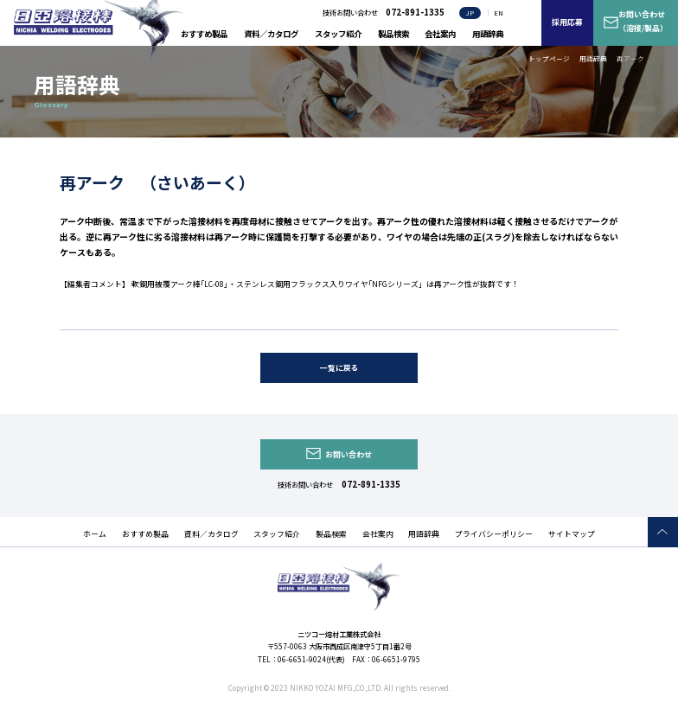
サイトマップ (571, 534)
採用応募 (567, 22)
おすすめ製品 (204, 34)
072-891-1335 (371, 484)
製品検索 (393, 34)
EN (498, 12)
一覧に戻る (339, 368)
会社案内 (440, 34)
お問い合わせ (348, 454)
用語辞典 (487, 34)
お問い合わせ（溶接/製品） (643, 21)
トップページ (549, 58)
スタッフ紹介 (338, 34)
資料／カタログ (271, 34)
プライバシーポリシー (494, 534)
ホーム (94, 534)
